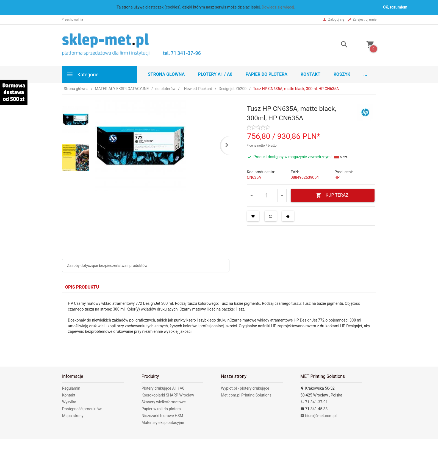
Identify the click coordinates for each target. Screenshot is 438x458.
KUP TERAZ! (333, 195)
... (365, 74)
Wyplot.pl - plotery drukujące (245, 388)
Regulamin (71, 388)
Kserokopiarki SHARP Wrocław (168, 395)
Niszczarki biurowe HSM (162, 416)
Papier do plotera (266, 74)
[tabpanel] (219, 322)
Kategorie (82, 74)
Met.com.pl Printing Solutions (246, 395)
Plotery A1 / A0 (215, 74)
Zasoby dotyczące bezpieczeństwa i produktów (107, 265)
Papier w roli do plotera (161, 409)
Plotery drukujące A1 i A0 (163, 388)
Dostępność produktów (82, 409)
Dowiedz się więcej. (278, 7)
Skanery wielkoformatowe (164, 402)
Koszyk (342, 74)
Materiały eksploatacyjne (163, 422)
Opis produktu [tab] (82, 287)
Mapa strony (73, 416)
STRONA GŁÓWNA (166, 74)
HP (337, 177)
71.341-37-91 (314, 402)
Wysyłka (69, 402)
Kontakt (310, 74)
